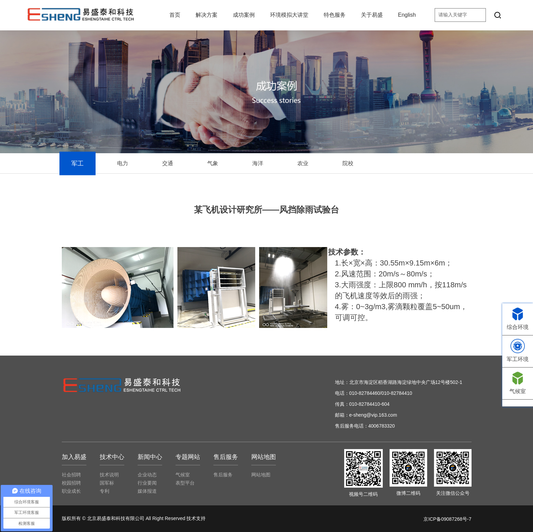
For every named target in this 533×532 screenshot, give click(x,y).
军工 (77, 163)
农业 (302, 163)
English (407, 15)
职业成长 (71, 491)
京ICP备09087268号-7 (447, 519)
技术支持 (196, 518)
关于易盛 (372, 15)
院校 (347, 163)
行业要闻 (147, 483)
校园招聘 (71, 483)
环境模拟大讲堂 (289, 15)
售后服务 (223, 474)
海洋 (257, 163)
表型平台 (185, 483)
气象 (212, 163)
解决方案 (207, 15)
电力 (122, 163)
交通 (167, 163)
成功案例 (244, 15)
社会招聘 (71, 474)
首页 (174, 15)
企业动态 (147, 474)
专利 (104, 491)
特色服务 (335, 15)
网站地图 (260, 474)
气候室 (183, 474)
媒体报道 (147, 491)
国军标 (107, 483)
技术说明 (109, 474)
